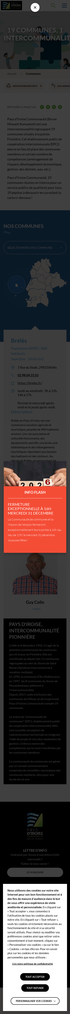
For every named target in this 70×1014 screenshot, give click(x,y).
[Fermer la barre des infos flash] (35, 7)
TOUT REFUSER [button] (35, 987)
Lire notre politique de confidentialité (32, 963)
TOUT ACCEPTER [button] (35, 976)
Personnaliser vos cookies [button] (34, 1001)
